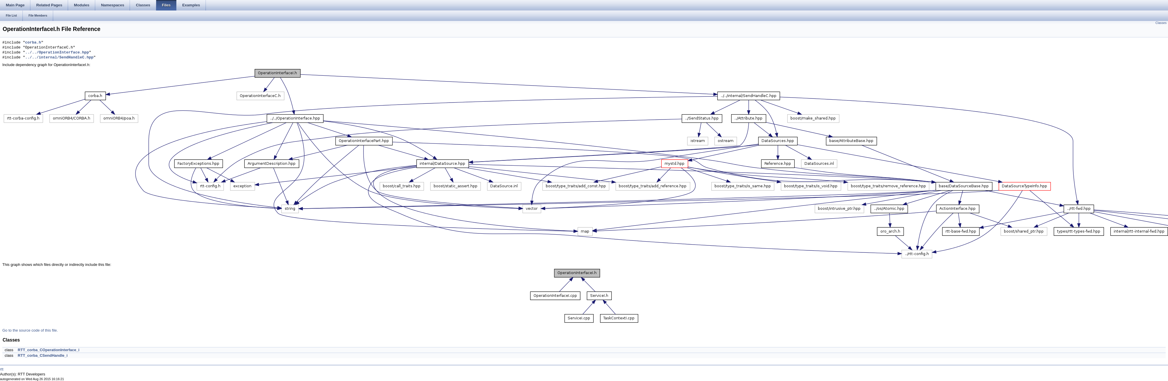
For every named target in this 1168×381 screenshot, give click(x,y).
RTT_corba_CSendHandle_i (43, 355)
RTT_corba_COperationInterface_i (48, 350)
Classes (1161, 23)
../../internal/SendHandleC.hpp (59, 57)
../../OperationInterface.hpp (57, 52)
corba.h (33, 42)
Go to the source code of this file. (30, 330)
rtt (2, 369)
